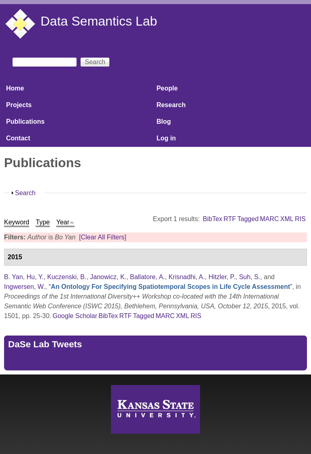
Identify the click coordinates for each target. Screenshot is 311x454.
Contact (18, 138)
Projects (19, 104)
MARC (269, 218)
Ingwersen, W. (24, 286)
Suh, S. (249, 276)
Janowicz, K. (108, 276)
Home (15, 88)
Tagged (248, 218)
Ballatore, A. (147, 276)
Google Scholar (75, 315)
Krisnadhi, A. (186, 276)
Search (25, 192)
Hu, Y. (34, 276)
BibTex (212, 218)
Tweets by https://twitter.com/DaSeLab (63, 361)
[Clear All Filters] (102, 237)
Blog (163, 121)
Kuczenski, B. (66, 276)
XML (287, 218)
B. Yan (13, 276)
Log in (166, 138)
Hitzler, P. (222, 276)
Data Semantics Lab (98, 21)
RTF (230, 218)
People (166, 88)
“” (170, 286)
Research (170, 104)
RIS (300, 218)
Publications (25, 121)
